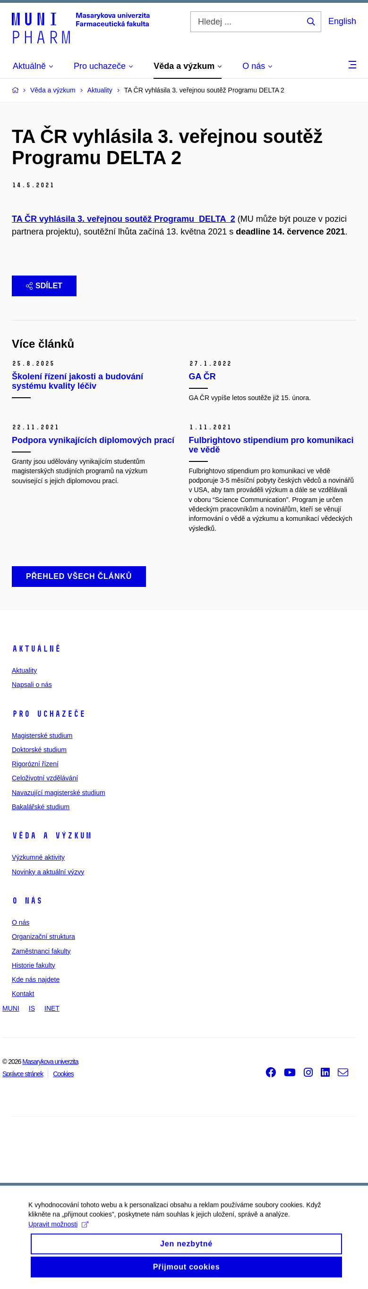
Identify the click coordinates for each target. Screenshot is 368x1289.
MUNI (10, 1008)
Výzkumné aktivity (38, 857)
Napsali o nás (32, 684)
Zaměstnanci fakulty (41, 951)
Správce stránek (22, 1074)
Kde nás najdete (36, 979)
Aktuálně (36, 649)
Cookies (63, 1074)
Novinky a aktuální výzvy (48, 872)
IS (32, 1008)
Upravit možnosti (58, 1232)
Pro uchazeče (49, 714)
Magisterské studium (42, 735)
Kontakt (23, 993)
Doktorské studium (39, 749)
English (342, 21)
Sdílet (44, 286)
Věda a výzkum (52, 835)
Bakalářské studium (40, 807)
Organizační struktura (43, 936)
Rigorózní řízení (35, 764)
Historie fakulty (33, 965)
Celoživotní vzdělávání (45, 778)
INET (52, 1008)
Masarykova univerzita (50, 1061)
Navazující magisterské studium (58, 792)
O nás (27, 901)
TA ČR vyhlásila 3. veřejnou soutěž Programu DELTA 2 (123, 219)
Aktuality (24, 670)
